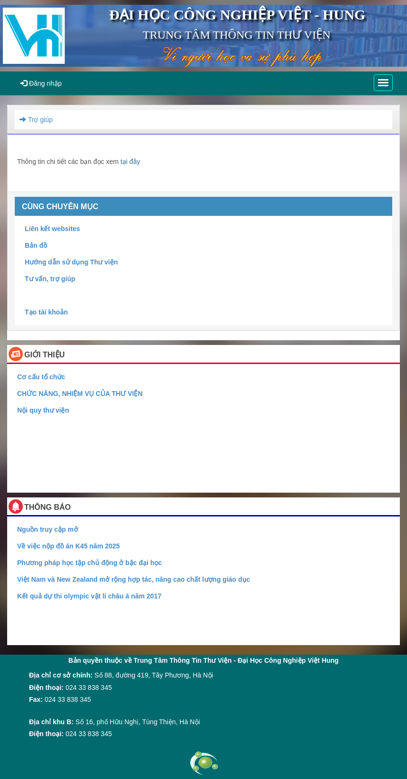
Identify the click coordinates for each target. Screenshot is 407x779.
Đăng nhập (41, 83)
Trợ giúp (36, 119)
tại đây (130, 161)
